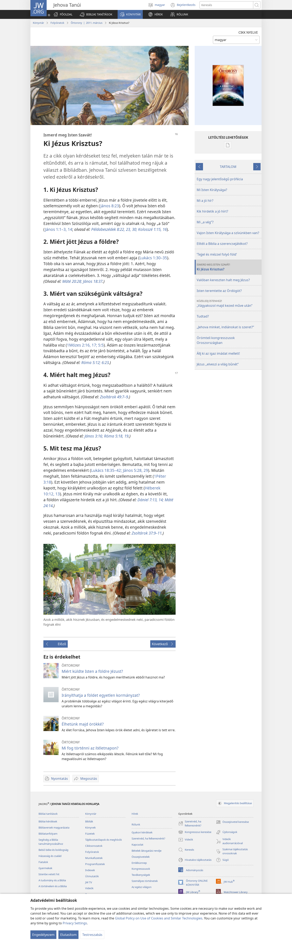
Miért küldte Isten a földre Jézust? (92, 671)
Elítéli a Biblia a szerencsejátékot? (222, 243)
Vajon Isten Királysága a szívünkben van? (228, 233)
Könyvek (90, 827)
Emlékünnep (139, 863)
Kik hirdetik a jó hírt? (212, 211)
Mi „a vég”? (205, 222)
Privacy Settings (75, 923)
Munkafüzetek (94, 858)
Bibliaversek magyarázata (54, 827)
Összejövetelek (141, 857)
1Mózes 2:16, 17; (82, 345)
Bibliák (89, 821)
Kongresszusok (141, 869)
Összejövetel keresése (232, 822)
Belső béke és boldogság (53, 850)
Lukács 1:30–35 (153, 257)
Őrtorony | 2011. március (86, 23)
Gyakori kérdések (142, 832)
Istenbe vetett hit (49, 874)
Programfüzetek (95, 864)
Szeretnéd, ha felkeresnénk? (148, 838)
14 (69, 229)
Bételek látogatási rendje (146, 850)
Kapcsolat (137, 844)
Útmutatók (92, 876)
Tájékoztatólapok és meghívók (103, 839)
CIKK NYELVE (248, 32)
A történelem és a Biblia (53, 886)
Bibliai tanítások (48, 814)
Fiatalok (43, 862)
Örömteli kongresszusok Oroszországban (216, 340)
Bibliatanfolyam (48, 833)
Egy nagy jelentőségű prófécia (220, 179)
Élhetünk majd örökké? (83, 724)
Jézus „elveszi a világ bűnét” (218, 364)
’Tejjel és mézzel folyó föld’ (217, 254)
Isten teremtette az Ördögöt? (219, 290)
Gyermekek (45, 868)
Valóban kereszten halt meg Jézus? (223, 280)
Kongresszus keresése (194, 832)
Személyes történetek (145, 881)
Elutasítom (68, 934)
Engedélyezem (43, 934)
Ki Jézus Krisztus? (229, 267)
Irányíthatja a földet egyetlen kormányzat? (101, 695)
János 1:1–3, (56, 229)
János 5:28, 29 (135, 470)
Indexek (90, 870)
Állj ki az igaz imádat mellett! (218, 353)
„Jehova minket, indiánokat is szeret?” (225, 327)
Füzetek (90, 833)
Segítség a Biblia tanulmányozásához (51, 842)
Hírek (135, 814)
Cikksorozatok (93, 846)
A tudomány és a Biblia (52, 880)
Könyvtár (38, 23)
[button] (96, 14)
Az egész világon (141, 887)
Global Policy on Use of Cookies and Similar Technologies (158, 918)
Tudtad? (203, 316)
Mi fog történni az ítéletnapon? (90, 748)
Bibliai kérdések (48, 821)
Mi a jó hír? (205, 200)
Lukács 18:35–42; (106, 470)
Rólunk (136, 824)
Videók (89, 888)
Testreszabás (92, 934)
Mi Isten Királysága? (212, 190)
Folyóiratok (57, 23)
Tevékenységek (141, 875)
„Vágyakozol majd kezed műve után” (229, 303)
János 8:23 (109, 205)
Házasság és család (50, 856)
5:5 (100, 345)
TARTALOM (228, 166)
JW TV (88, 882)
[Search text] (226, 5)
